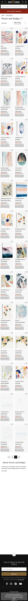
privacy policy (21, 579)
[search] (23, 2)
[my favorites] (5, 2)
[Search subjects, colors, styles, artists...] (14, 6)
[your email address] (14, 569)
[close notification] (26, 594)
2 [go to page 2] (15, 457)
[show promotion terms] (14, 11)
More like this (5, 54)
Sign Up (14, 574)
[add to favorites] (21, 18)
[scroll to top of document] (14, 556)
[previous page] (8, 457)
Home (2, 15)
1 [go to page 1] (12, 457)
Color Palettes (9, 15)
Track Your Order (14, 591)
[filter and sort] (20, 23)
